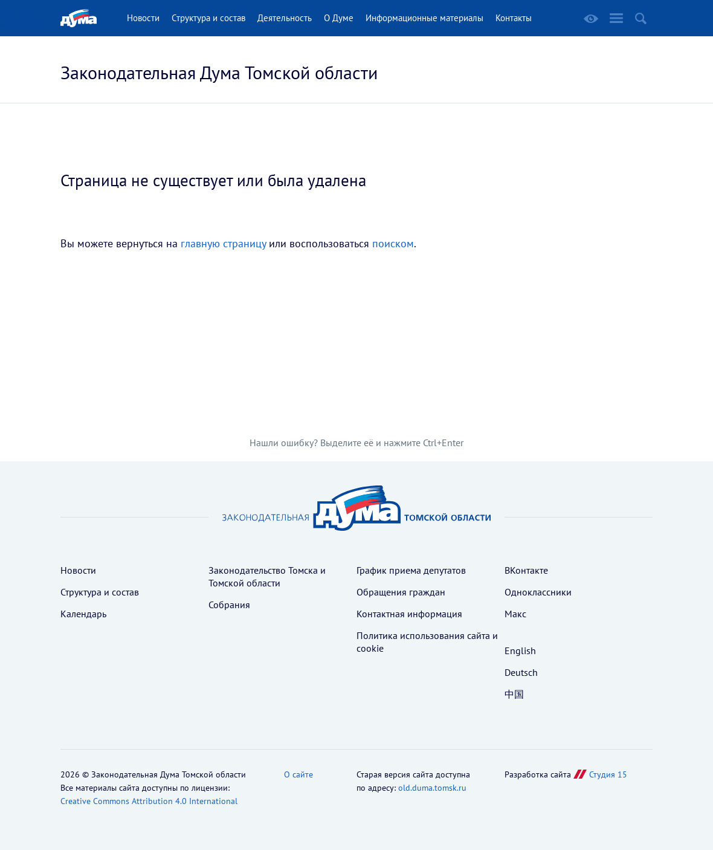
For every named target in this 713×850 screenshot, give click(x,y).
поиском (393, 243)
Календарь (83, 614)
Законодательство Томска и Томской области (267, 576)
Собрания (229, 605)
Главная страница (78, 18)
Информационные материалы (424, 18)
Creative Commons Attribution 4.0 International (148, 801)
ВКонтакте (526, 570)
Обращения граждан (400, 592)
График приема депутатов (411, 570)
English (520, 650)
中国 (514, 694)
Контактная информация (409, 614)
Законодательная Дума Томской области (219, 72)
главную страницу (223, 243)
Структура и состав (208, 18)
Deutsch (521, 672)
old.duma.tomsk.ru (432, 787)
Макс (515, 614)
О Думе (338, 18)
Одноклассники (538, 592)
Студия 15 (608, 774)
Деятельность (284, 18)
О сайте (298, 774)
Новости (143, 18)
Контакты (513, 18)
